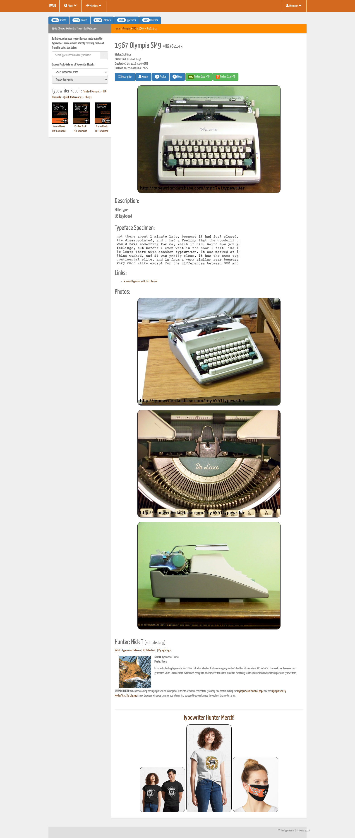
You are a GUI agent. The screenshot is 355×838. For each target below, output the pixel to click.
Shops (88, 97)
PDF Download (58, 131)
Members (294, 5)
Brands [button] (58, 20)
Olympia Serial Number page (250, 691)
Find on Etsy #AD (225, 77)
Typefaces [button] (126, 20)
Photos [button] (160, 77)
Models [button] (79, 20)
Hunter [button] (143, 76)
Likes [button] (177, 77)
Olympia (126, 28)
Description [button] (125, 76)
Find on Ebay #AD (199, 77)
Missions (94, 5)
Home (117, 28)
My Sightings (164, 650)
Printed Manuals (92, 91)
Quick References (73, 97)
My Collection (149, 650)
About (70, 5)
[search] (80, 72)
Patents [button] (150, 20)
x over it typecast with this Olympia (140, 281)
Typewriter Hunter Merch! (209, 718)
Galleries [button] (102, 20)
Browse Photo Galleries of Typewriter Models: (73, 64)
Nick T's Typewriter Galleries (128, 650)
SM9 (134, 28)
